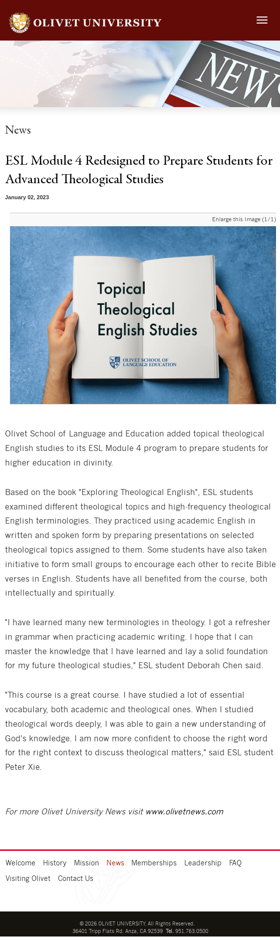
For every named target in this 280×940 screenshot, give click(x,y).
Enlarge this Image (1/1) (244, 219)
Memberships (154, 863)
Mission (86, 863)
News (115, 863)
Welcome (20, 863)
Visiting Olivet (27, 878)
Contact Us (75, 878)
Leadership (203, 863)
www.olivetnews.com (184, 812)
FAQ (235, 863)
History (54, 863)
